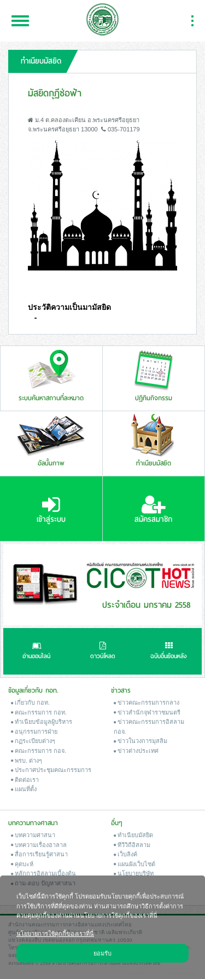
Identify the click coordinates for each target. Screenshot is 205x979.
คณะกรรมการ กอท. (39, 712)
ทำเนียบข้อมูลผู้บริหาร (41, 721)
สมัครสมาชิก (153, 510)
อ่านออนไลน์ (36, 651)
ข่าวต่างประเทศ (136, 750)
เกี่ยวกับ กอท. (30, 702)
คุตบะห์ (22, 864)
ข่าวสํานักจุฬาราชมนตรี (147, 712)
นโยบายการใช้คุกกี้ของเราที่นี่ (55, 933)
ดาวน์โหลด (102, 651)
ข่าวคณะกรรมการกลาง (146, 702)
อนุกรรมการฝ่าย (34, 731)
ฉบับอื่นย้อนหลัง (168, 651)
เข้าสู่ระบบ (51, 510)
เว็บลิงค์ (125, 854)
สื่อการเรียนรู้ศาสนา (39, 854)
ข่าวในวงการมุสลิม (140, 741)
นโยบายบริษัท (134, 873)
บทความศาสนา (33, 835)
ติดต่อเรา (25, 779)
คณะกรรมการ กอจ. (38, 750)
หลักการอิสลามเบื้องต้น (43, 873)
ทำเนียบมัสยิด (133, 835)
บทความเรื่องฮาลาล (39, 845)
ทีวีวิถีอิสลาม (132, 845)
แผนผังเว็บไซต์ (134, 864)
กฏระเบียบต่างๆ (33, 741)
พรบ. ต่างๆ (26, 760)
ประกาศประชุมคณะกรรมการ (51, 770)
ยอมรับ (102, 952)
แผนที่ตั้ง (24, 789)
